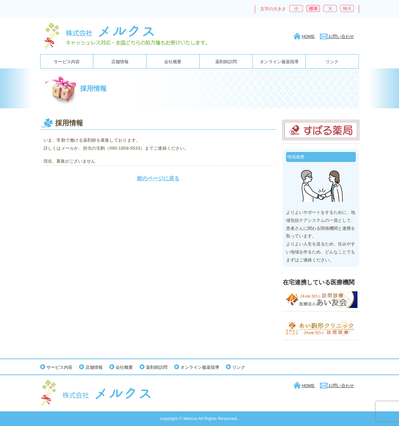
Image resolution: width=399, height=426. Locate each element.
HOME (308, 36)
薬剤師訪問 (226, 61)
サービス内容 (67, 61)
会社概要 (172, 61)
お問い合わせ (341, 36)
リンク (332, 61)
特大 (347, 8)
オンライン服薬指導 (279, 61)
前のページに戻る (158, 178)
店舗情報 (120, 61)
